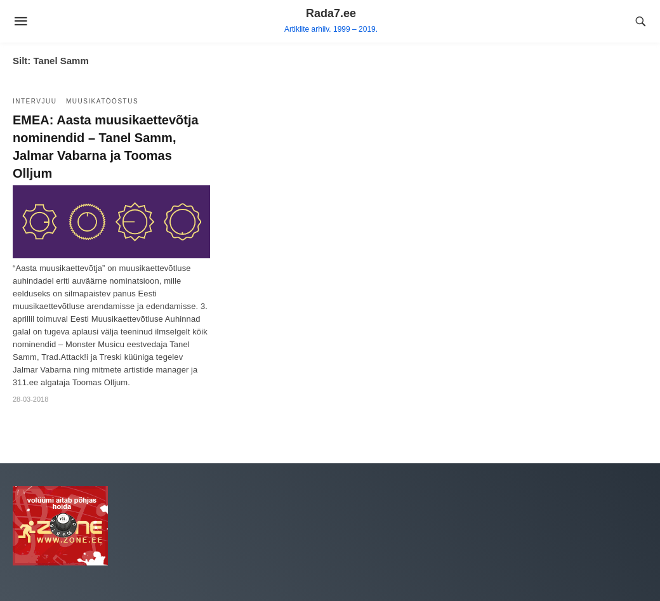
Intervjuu (34, 101)
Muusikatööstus (102, 101)
